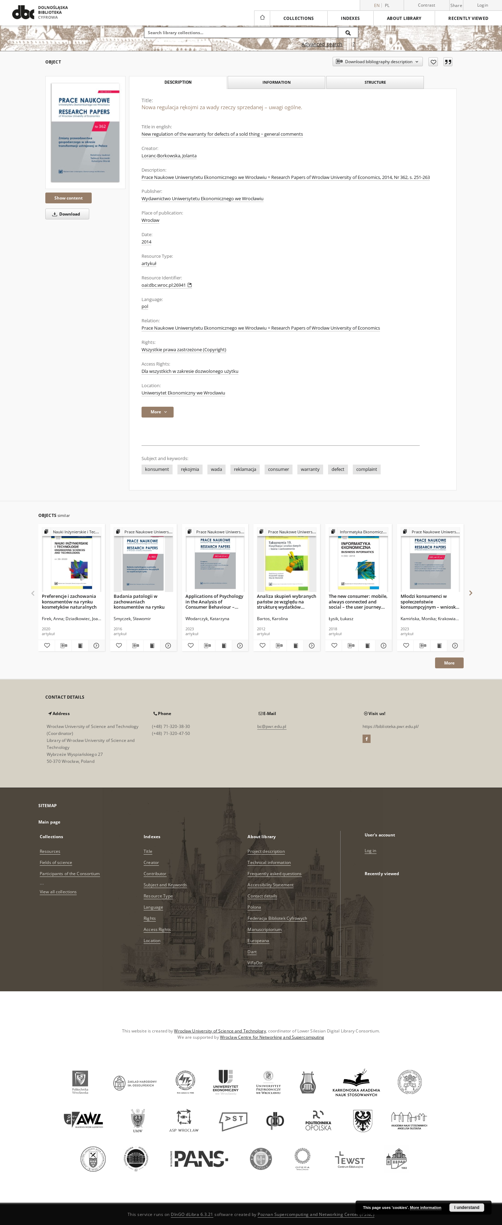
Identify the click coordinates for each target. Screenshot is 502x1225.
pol (145, 306)
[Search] (348, 32)
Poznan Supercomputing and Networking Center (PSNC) (316, 1214)
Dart (252, 952)
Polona (254, 907)
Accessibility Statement (271, 885)
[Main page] (262, 18)
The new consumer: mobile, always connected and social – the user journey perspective (358, 601)
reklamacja (245, 469)
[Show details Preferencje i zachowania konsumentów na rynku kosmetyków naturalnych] (96, 645)
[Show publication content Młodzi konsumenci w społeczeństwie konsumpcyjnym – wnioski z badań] (439, 645)
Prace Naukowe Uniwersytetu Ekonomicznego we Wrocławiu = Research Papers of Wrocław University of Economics (261, 328)
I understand (466, 1207)
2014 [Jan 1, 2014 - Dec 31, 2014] (146, 242)
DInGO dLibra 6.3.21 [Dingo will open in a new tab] (192, 1214)
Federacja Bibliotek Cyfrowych (277, 918)
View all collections (58, 892)
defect (338, 469)
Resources (50, 851)
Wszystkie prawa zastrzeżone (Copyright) (184, 350)
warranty (310, 469)
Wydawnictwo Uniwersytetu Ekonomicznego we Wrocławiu (203, 199)
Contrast (426, 5)
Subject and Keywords (165, 885)
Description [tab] (178, 82)
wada (216, 469)
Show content (68, 198)
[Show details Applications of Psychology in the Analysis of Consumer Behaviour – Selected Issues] (239, 645)
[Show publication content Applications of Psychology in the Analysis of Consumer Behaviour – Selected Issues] (223, 645)
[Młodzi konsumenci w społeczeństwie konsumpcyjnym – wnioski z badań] (430, 560)
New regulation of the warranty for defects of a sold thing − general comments (222, 134)
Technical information (269, 862)
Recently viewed (468, 18)
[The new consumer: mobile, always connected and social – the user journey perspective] (358, 560)
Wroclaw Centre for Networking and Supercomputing (272, 1037)
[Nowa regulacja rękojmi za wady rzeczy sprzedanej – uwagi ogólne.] (85, 132)
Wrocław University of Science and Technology (220, 1031)
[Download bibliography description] (63, 645)
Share (456, 5)
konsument (157, 469)
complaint (366, 469)
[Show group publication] (71, 532)
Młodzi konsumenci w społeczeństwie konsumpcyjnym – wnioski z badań (429, 601)
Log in (370, 851)
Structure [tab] (375, 82)
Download (65, 214)
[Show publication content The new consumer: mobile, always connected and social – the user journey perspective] (367, 645)
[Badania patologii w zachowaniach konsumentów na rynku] (143, 560)
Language (153, 907)
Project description (266, 851)
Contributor (155, 874)
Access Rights (157, 929)
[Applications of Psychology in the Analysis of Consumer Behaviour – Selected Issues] (215, 560)
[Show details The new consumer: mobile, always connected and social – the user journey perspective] (382, 645)
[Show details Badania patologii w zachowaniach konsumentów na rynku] (167, 645)
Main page (49, 822)
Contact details (262, 896)
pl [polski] (387, 5)
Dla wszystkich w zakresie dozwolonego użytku (190, 371)
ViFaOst (255, 963)
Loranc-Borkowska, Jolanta (169, 156)
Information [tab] (277, 82)
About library (404, 18)
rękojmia (190, 469)
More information (425, 1207)
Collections (298, 18)
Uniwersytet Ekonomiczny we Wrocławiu (183, 393)
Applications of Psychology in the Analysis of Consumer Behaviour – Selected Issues (214, 601)
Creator (151, 862)
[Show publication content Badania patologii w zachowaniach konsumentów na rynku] (152, 645)
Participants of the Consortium (70, 874)
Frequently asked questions (275, 874)
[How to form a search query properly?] (353, 44)
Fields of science (56, 862)
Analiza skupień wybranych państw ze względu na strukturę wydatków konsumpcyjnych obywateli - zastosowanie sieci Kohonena (286, 601)
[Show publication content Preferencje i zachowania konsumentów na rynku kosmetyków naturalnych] (80, 645)
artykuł (149, 263)
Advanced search (322, 44)
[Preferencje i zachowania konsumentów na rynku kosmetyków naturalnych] (71, 560)
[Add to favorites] (433, 61)
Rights (150, 918)
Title (148, 851)
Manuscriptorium (265, 929)
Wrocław (150, 220)
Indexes (350, 18)
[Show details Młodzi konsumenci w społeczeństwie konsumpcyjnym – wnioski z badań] (454, 645)
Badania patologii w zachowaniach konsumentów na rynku (139, 601)
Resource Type (158, 896)
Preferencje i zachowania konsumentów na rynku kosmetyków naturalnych (69, 601)
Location (152, 941)
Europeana (258, 941)
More (449, 663)
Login (482, 5)
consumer (278, 469)
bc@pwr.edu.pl (272, 726)
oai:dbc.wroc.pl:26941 (167, 285)
